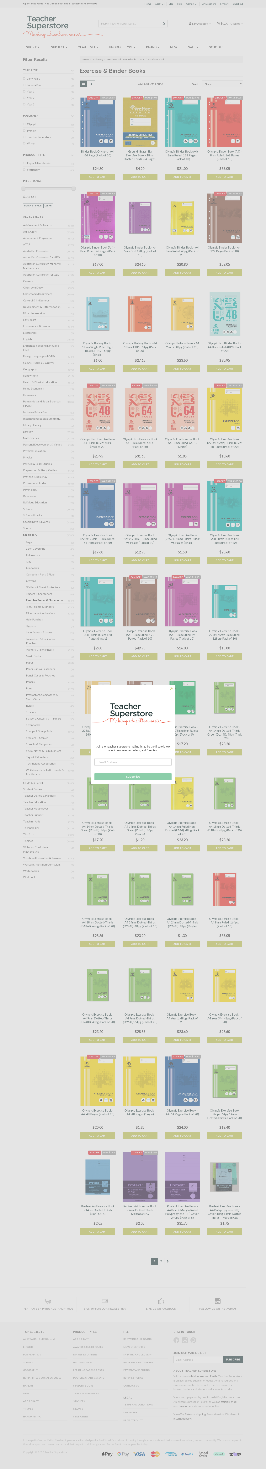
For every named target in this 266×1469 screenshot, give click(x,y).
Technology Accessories (41, 763)
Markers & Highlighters (40, 649)
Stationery (33, 169)
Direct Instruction (34, 313)
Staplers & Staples (37, 737)
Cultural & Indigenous (36, 300)
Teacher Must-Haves (36, 808)
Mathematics (31, 438)
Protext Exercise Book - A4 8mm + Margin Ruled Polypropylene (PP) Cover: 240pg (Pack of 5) (182, 1211)
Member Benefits (134, 1346)
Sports (27, 528)
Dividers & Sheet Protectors (43, 587)
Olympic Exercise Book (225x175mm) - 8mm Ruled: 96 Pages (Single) (182, 538)
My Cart (224, 3)
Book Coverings (35, 548)
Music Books (33, 656)
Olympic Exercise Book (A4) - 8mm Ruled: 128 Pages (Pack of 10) (224, 538)
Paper (29, 662)
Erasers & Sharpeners (39, 593)
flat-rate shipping (195, 1414)
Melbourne (197, 1376)
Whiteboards (31, 870)
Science (28, 509)
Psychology (30, 489)
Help (179, 3)
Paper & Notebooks (39, 163)
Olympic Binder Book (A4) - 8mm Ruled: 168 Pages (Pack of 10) (224, 155)
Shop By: (33, 47)
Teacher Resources (86, 1393)
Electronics (30, 332)
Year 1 (31, 91)
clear (48, 205)
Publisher (30, 115)
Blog (171, 3)
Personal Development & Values (42, 444)
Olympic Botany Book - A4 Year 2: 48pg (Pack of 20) (182, 345)
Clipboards (32, 567)
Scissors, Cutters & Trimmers (43, 718)
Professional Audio (34, 483)
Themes (28, 840)
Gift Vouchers (209, 3)
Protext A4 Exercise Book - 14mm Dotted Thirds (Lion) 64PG (97, 1209)
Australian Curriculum (36, 251)
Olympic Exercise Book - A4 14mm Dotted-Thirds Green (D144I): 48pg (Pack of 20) (224, 732)
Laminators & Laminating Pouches (41, 641)
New (173, 47)
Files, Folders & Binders (40, 606)
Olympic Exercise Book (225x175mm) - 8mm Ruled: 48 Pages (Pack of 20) (224, 442)
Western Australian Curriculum (42, 864)
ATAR (26, 244)
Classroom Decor (33, 287)
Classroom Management (37, 293)
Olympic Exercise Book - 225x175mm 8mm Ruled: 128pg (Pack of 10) (224, 634)
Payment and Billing (136, 1370)
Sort (195, 84)
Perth (213, 1376)
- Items (230, 23)
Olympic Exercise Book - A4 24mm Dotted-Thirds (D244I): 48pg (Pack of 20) (140, 922)
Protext (31, 130)
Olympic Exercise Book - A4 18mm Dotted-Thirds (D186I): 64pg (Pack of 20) (98, 922)
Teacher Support (33, 814)
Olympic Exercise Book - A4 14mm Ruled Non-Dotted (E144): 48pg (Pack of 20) (182, 828)
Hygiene (31, 626)
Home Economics (33, 388)
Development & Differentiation (42, 306)
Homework (29, 395)
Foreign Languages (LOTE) (39, 356)
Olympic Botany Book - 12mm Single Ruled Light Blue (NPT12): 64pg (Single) (98, 348)
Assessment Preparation (38, 238)
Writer (31, 143)
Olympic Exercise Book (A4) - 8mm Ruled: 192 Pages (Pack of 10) (140, 634)
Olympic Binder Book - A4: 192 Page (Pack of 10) (224, 249)
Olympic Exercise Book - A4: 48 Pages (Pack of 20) (97, 1112)
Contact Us (192, 3)
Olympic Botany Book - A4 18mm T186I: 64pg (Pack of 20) (140, 346)
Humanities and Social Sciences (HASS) (42, 403)
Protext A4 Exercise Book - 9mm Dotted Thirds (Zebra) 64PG (140, 1209)
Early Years (33, 78)
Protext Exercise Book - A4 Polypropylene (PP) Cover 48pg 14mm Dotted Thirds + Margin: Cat (224, 1211)
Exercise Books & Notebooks (44, 600)
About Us (160, 3)
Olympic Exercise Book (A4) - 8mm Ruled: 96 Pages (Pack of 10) (182, 634)
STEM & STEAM (33, 782)
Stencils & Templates (39, 744)
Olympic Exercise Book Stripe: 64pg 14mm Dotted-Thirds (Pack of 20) (224, 1114)
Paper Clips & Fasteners (40, 668)
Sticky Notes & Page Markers (43, 750)
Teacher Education (34, 802)
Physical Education (34, 450)
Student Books (83, 1385)
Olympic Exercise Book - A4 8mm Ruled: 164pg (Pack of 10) (224, 922)
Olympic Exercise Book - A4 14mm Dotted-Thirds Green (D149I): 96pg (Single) (140, 828)
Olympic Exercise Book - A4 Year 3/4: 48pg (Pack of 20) (224, 1018)
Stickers (79, 1401)
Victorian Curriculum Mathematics (35, 849)
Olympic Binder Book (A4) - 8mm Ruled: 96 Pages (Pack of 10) (97, 251)
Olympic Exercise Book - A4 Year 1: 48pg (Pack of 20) (182, 1018)
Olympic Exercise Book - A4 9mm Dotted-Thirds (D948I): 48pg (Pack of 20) (98, 1018)
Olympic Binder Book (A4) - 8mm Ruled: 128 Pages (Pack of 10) (182, 155)
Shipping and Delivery (137, 1354)
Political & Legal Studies (37, 463)
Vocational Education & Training (42, 858)
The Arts (28, 834)
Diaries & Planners (85, 1354)
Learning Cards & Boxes (88, 1370)
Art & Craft (30, 231)
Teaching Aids (31, 821)
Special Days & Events (36, 521)
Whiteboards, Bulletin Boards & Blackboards (45, 772)
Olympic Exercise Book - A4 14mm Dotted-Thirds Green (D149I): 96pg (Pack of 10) (98, 828)
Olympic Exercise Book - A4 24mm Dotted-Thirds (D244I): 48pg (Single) (182, 922)
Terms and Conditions (138, 1404)
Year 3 (31, 104)
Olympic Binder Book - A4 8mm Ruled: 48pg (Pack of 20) (182, 251)
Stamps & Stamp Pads (39, 731)
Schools (216, 47)
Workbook (29, 877)
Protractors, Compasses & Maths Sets (42, 697)
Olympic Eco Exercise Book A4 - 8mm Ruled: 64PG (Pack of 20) (140, 442)
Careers (28, 281)
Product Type (122, 47)
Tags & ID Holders (37, 757)
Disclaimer (130, 1412)
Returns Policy (133, 1377)
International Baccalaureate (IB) (42, 418)
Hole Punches (34, 619)
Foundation (34, 85)
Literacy (28, 431)
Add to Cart (98, 177)
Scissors (31, 712)
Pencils (30, 681)
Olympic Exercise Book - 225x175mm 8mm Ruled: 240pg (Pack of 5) (182, 730)
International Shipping (138, 1362)
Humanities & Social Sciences (42, 1377)
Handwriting (30, 375)
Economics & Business (36, 326)
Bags (29, 542)
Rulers (30, 705)
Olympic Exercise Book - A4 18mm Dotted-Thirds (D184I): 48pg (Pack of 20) (224, 826)
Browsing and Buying (137, 1338)
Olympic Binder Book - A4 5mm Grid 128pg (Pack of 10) (140, 251)
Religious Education (35, 502)
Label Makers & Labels (39, 632)
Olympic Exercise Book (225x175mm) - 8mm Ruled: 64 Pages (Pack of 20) (97, 538)
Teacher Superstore (39, 137)
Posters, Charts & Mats (88, 1377)
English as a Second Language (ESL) (41, 347)
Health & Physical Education (40, 382)
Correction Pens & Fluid (40, 574)
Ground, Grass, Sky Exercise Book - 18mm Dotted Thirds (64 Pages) (140, 155)
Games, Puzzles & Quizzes (39, 362)
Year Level (88, 47)
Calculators (33, 555)
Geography (30, 369)
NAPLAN (28, 1385)
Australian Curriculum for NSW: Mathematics (42, 266)
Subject (59, 47)
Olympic (32, 124)
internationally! (182, 1418)
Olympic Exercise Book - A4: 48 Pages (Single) (140, 1112)
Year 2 (31, 97)
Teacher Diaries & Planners (39, 795)
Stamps (78, 1408)
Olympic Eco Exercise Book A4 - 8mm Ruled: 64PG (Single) (182, 442)
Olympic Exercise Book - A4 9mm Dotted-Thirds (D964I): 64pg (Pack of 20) (140, 1018)
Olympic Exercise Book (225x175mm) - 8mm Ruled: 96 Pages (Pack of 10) (140, 538)
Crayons (31, 580)
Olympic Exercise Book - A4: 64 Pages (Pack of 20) (182, 1112)
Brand (152, 47)
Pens (29, 688)
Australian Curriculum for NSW (41, 257)
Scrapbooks (33, 724)
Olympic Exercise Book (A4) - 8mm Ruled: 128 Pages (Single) (97, 634)
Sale (193, 47)
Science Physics (32, 515)
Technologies (31, 827)
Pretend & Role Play (35, 476)
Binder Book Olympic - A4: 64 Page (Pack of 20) (97, 153)
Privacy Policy (133, 1420)
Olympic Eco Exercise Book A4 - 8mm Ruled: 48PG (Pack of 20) (97, 442)
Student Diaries (32, 789)
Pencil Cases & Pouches (40, 675)
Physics (27, 457)
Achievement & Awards (37, 225)
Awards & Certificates (88, 1346)
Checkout (238, 3)
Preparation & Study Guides (40, 470)
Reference (29, 496)
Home (148, 3)
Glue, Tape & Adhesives (40, 613)
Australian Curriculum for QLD (41, 274)
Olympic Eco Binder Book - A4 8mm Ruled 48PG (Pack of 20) (225, 346)
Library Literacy (32, 425)
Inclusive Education (35, 412)
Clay (28, 561)
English (27, 339)
